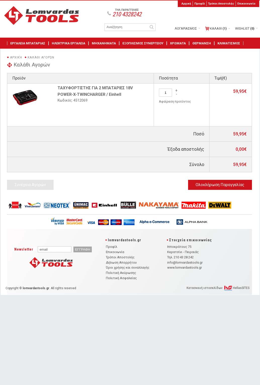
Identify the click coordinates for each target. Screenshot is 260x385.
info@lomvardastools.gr (185, 262)
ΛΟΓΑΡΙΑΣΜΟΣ (186, 28)
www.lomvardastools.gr (184, 267)
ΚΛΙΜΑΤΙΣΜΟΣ (229, 43)
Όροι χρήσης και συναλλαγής (127, 267)
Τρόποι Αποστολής (221, 3)
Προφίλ (199, 3)
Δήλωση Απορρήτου (121, 262)
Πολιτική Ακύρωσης (121, 273)
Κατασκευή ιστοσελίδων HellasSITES (218, 288)
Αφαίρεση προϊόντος (175, 101)
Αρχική (186, 3)
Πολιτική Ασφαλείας (121, 278)
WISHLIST (244, 28)
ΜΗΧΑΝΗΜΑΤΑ (104, 43)
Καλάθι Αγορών (41, 57)
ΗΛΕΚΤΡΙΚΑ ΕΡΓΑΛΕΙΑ (68, 43)
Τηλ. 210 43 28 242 (180, 257)
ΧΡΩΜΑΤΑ (178, 43)
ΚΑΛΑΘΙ (216, 29)
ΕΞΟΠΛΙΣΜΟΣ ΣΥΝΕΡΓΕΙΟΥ (142, 43)
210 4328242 (126, 14)
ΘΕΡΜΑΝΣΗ (201, 43)
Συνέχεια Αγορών (30, 184)
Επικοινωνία (246, 3)
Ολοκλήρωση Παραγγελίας (220, 184)
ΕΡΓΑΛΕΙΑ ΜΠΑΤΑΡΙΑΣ (27, 43)
